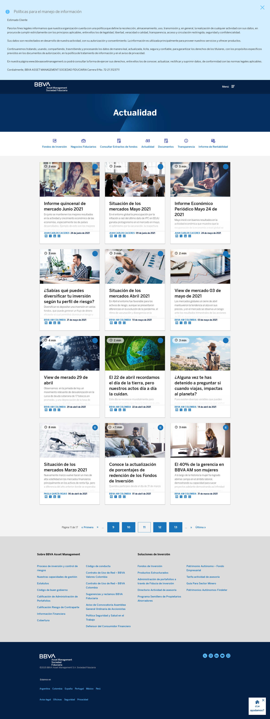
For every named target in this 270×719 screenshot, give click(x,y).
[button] (257, 706)
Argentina (45, 688)
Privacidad (82, 699)
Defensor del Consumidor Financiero (108, 626)
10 (128, 527)
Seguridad (69, 699)
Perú (98, 688)
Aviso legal (45, 699)
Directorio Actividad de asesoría (157, 590)
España (68, 688)
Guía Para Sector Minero (201, 583)
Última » (200, 527)
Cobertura (43, 620)
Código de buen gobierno (52, 590)
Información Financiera (51, 613)
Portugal (79, 688)
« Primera (87, 527)
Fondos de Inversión (150, 566)
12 (159, 527)
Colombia (57, 688)
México (90, 688)
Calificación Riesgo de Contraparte (58, 607)
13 (175, 527)
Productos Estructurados (153, 572)
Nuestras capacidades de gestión (57, 576)
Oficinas (57, 699)
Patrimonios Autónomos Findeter (206, 590)
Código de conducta (98, 566)
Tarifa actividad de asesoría (203, 576)
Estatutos (43, 583)
